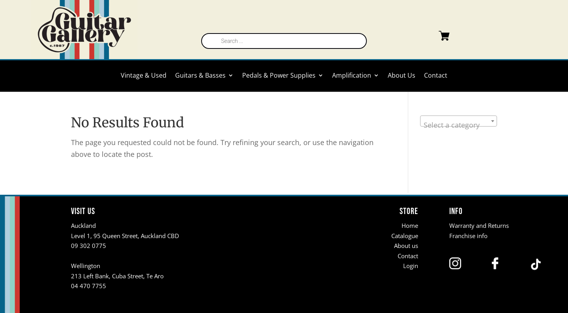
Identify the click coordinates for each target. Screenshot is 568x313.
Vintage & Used (143, 76)
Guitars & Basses (200, 76)
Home (410, 225)
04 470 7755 (88, 286)
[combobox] (458, 121)
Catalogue (404, 236)
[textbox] (458, 125)
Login (410, 266)
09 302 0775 (88, 246)
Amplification (351, 76)
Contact (435, 76)
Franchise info (468, 236)
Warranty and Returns (479, 225)
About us (406, 246)
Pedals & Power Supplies (279, 76)
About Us (401, 76)
